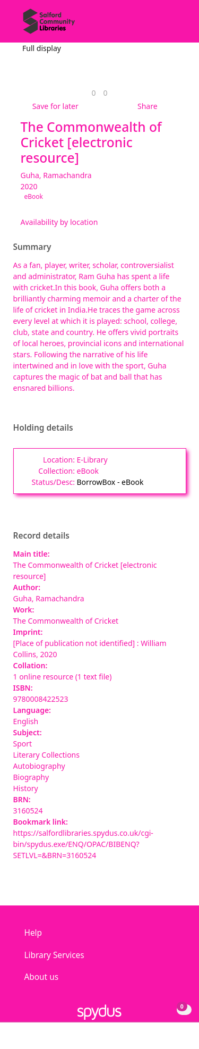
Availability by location (59, 222)
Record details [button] (41, 536)
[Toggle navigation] (174, 25)
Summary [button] (32, 247)
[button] (162, 25)
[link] (93, 93)
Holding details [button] (43, 428)
